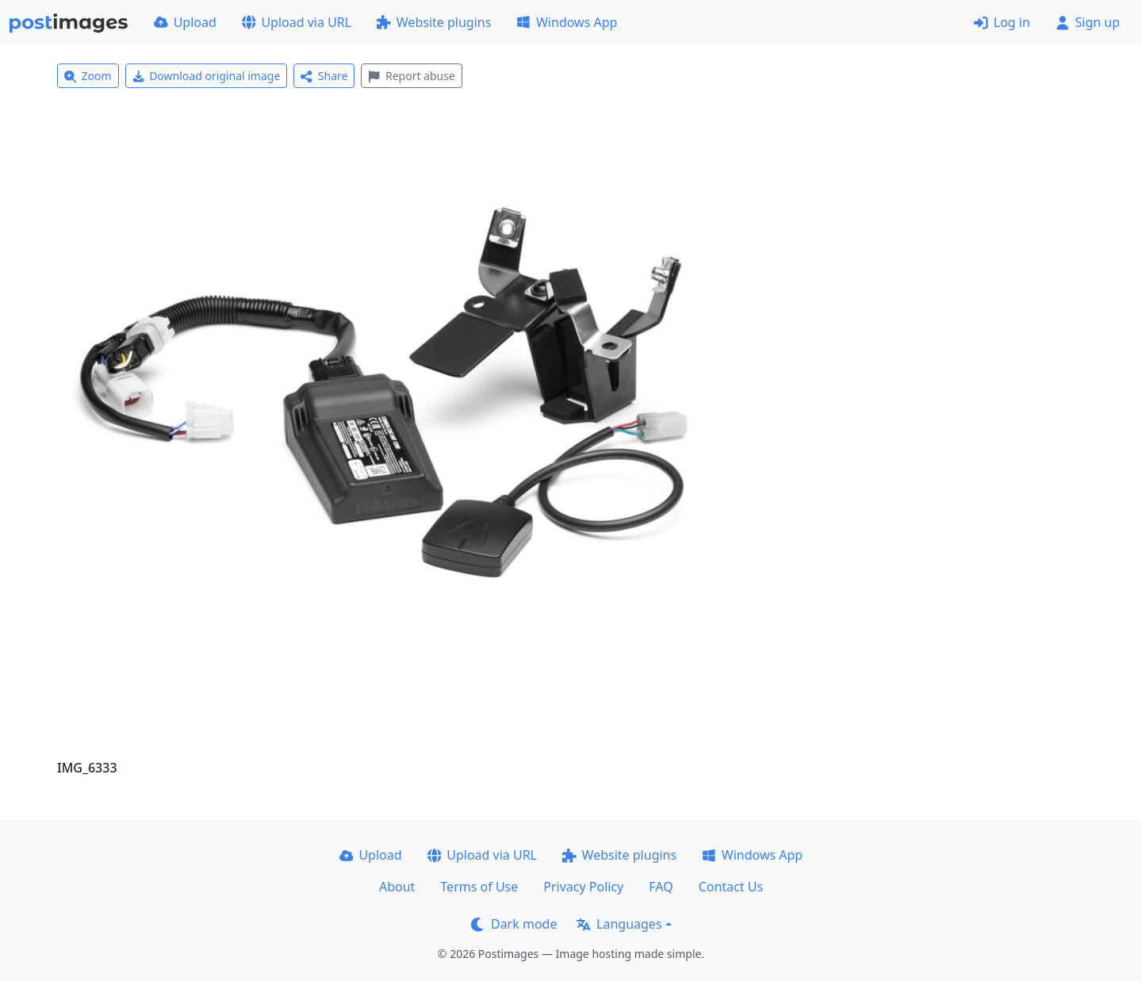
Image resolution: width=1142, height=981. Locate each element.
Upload (185, 22)
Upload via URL (296, 22)
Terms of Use (479, 886)
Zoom (88, 75)
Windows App (566, 22)
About (397, 886)
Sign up (1088, 22)
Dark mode (514, 924)
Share (324, 75)
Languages (619, 924)
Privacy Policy (583, 886)
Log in (1002, 22)
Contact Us (731, 886)
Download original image (206, 75)
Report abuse (411, 75)
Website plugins (434, 22)
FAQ (661, 886)
